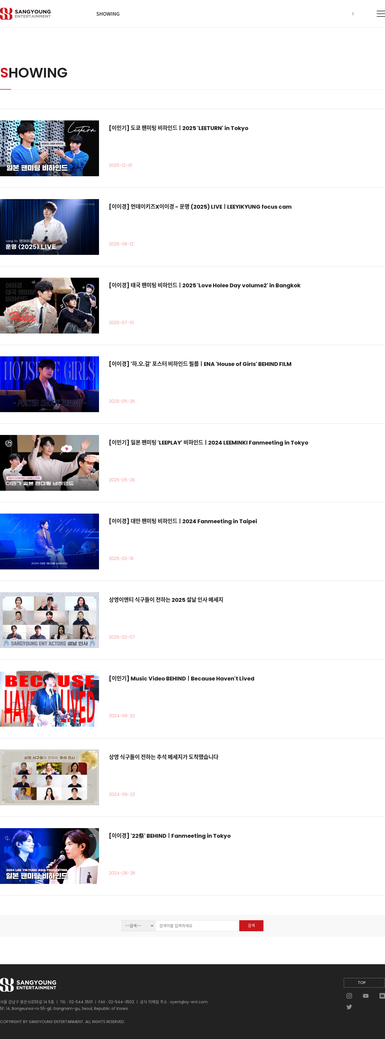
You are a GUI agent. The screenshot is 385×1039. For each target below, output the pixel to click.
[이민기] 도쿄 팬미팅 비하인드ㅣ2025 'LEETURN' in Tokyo (178, 128)
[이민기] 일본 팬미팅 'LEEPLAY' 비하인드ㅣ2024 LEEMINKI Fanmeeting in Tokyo (208, 443)
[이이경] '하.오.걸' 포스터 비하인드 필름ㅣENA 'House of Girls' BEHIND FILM (200, 364)
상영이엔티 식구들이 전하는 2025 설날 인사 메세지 (166, 600)
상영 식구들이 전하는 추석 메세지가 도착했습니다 (163, 757)
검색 (251, 925)
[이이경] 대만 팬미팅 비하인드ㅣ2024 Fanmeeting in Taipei (183, 521)
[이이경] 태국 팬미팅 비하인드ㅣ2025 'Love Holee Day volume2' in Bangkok (205, 285)
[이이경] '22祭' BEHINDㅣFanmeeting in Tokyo (170, 836)
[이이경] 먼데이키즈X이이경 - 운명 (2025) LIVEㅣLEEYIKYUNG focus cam (200, 207)
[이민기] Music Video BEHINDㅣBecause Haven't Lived (181, 678)
